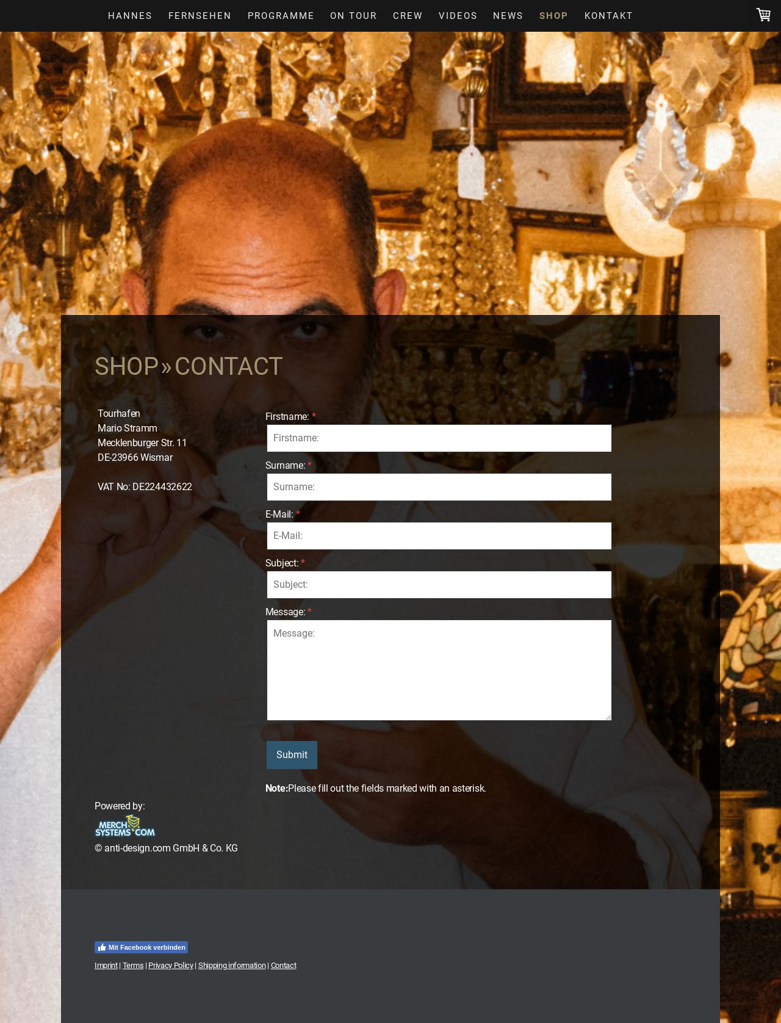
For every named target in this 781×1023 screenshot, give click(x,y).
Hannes (130, 15)
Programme (281, 15)
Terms (133, 965)
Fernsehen (200, 15)
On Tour (353, 15)
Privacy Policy (170, 965)
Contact (284, 965)
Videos (458, 15)
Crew (408, 15)
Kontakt (609, 15)
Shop (554, 15)
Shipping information (232, 965)
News (508, 15)
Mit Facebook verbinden (141, 947)
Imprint (106, 965)
